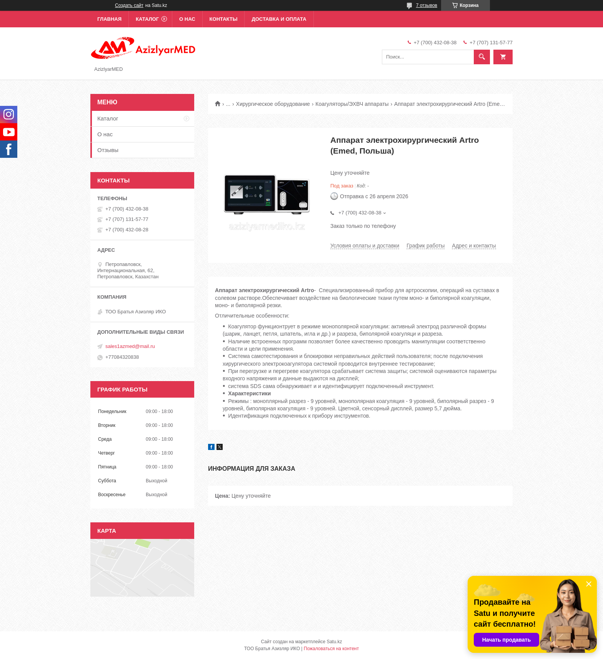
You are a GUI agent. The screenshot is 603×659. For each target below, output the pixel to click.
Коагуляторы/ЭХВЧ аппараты (351, 104)
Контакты (224, 19)
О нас (187, 19)
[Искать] (482, 57)
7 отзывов (426, 5)
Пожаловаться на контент (331, 648)
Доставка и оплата (279, 19)
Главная (109, 19)
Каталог (147, 19)
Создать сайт (129, 5)
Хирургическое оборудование (273, 104)
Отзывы (107, 150)
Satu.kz (334, 641)
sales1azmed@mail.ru (130, 346)
